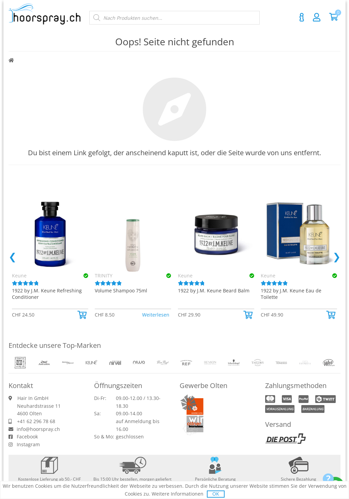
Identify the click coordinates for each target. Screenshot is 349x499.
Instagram (28, 444)
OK (215, 493)
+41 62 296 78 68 (36, 421)
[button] (82, 315)
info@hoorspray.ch (38, 429)
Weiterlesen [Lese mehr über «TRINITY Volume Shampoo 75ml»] (155, 314)
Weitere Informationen (177, 493)
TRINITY (103, 275)
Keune (185, 275)
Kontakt (301, 17)
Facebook (27, 436)
